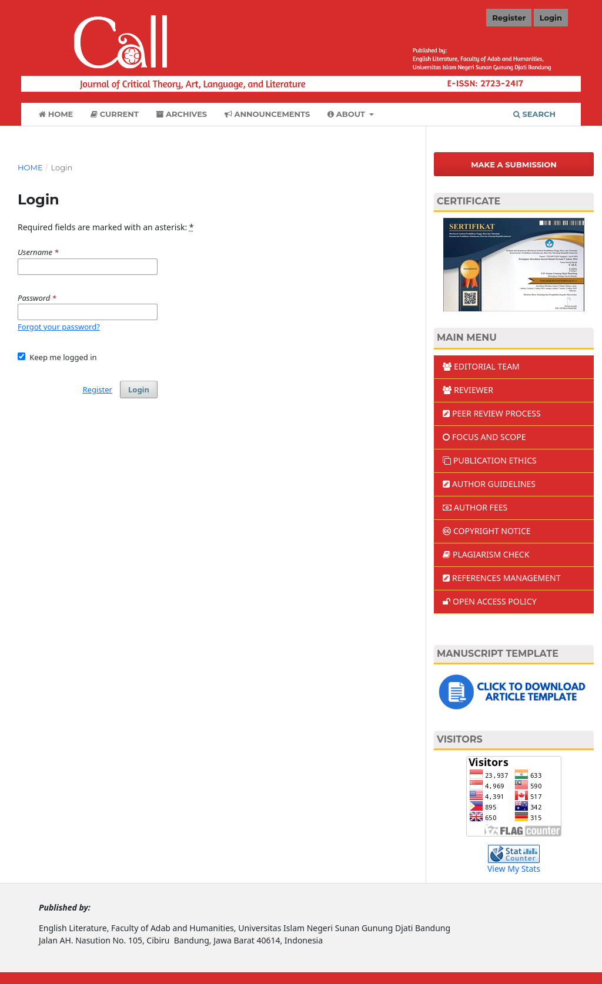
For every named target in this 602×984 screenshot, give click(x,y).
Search (534, 114)
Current (115, 114)
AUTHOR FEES (475, 507)
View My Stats (513, 868)
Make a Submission (514, 164)
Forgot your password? (59, 326)
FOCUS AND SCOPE (484, 436)
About (347, 114)
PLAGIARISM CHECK (486, 554)
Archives (181, 114)
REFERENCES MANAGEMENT (501, 577)
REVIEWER (468, 389)
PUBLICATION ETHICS (490, 460)
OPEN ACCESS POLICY (490, 601)
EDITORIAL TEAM (481, 366)
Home (56, 114)
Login (551, 17)
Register (509, 17)
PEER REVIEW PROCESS (492, 413)
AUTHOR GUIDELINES (489, 483)
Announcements (267, 114)
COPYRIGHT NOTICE (487, 530)
